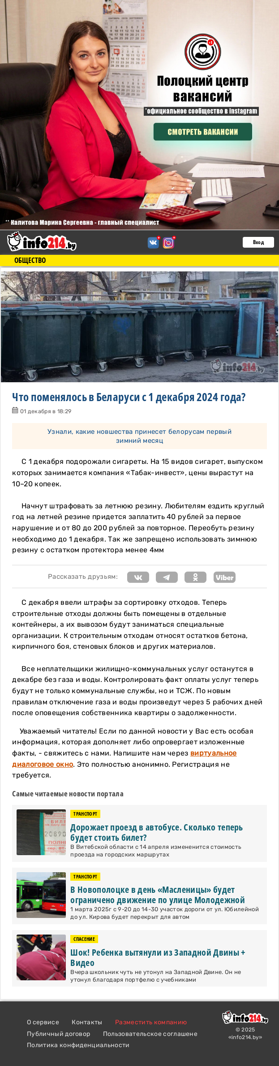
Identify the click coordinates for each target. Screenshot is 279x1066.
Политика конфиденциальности (78, 1045)
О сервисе (43, 1022)
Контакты (87, 1022)
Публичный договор (58, 1034)
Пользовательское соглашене (150, 1034)
